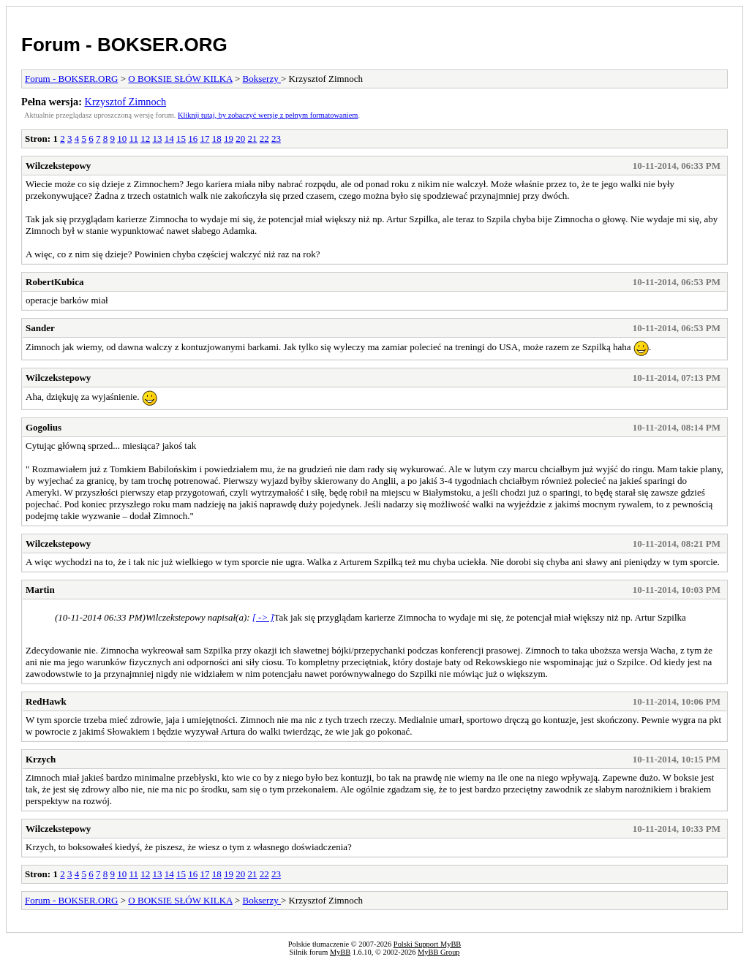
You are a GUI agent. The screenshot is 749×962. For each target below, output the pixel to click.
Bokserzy (262, 78)
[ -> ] (263, 617)
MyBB (340, 952)
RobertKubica (54, 281)
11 (133, 138)
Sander (40, 327)
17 (204, 138)
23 (276, 138)
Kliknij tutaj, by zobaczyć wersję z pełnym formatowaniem (268, 115)
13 (157, 138)
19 (228, 138)
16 (192, 138)
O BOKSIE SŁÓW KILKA (180, 78)
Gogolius (43, 427)
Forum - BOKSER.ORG (124, 45)
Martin (40, 589)
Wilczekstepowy (58, 165)
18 (217, 138)
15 (181, 138)
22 (264, 138)
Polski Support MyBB (427, 944)
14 (169, 138)
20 (240, 138)
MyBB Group (438, 952)
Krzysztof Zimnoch (126, 101)
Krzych (41, 759)
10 (122, 138)
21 (252, 138)
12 (145, 138)
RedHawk (46, 701)
